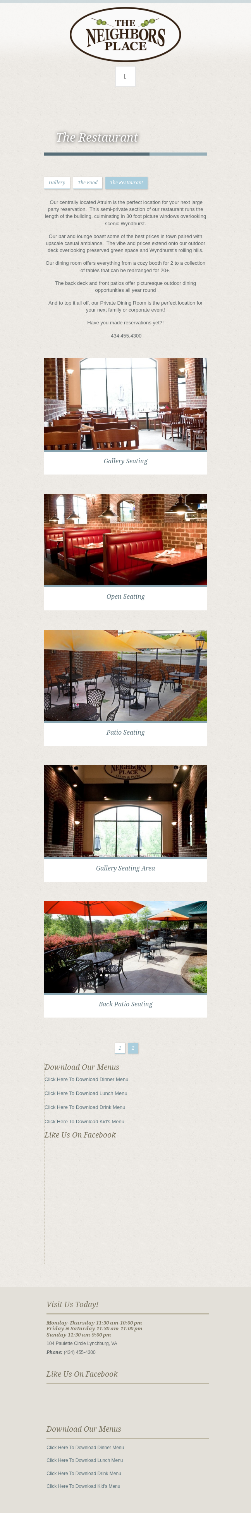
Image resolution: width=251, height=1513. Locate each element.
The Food (88, 182)
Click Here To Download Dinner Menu (87, 1079)
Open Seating (126, 596)
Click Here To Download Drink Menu (85, 1107)
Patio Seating (126, 732)
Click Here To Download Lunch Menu (86, 1093)
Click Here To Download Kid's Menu (84, 1121)
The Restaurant (126, 182)
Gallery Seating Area (125, 868)
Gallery (57, 182)
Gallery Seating (126, 461)
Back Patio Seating (126, 1004)
